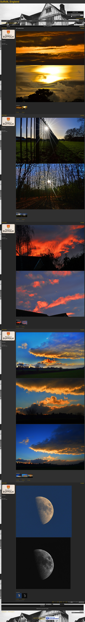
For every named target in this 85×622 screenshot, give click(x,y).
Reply (82, 24)
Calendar (54, 20)
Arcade (77, 20)
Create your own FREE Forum (39, 618)
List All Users (19, 20)
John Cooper (4, 28)
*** (83, 603)
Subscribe (81, 611)
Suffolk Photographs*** (13, 23)
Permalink (82, 28)
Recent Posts (66, 20)
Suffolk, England (4, 23)
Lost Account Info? (79, 18)
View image (17, 112)
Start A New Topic (77, 24)
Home (7, 20)
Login (82, 15)
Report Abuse (42, 619)
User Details (42, 20)
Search (30, 20)
